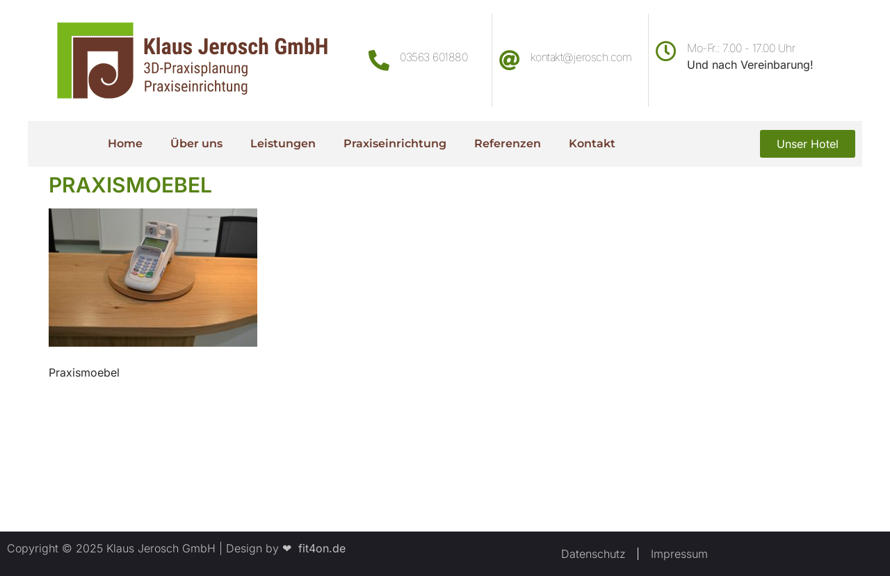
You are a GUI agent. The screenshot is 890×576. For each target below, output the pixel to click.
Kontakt (592, 143)
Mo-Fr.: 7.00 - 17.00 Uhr (741, 48)
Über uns (196, 143)
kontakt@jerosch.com (581, 57)
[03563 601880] (379, 60)
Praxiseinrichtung (394, 143)
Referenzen (507, 143)
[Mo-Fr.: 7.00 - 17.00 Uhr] (666, 51)
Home (125, 143)
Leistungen (283, 143)
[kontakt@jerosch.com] (509, 60)
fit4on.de (318, 548)
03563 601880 (433, 57)
